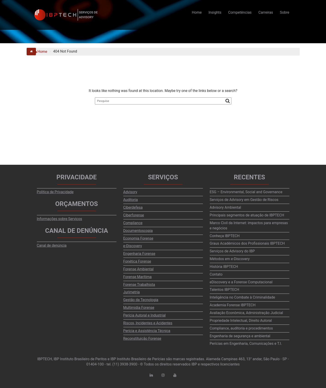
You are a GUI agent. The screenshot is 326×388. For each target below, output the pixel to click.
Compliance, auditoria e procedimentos (241, 328)
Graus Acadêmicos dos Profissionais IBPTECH (247, 243)
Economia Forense (138, 238)
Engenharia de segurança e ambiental (240, 336)
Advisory (130, 192)
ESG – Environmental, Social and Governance (246, 192)
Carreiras (265, 12)
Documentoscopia (138, 230)
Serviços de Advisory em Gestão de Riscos (244, 200)
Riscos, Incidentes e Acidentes (147, 323)
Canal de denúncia (52, 245)
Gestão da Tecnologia (140, 300)
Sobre (284, 12)
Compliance (133, 223)
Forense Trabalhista (139, 284)
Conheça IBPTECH (225, 236)
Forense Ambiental (138, 269)
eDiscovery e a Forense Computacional (241, 282)
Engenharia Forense (139, 253)
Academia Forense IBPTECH (233, 305)
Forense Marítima (137, 277)
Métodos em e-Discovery (230, 259)
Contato (216, 274)
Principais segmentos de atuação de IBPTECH (247, 215)
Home (197, 12)
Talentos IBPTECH (224, 289)
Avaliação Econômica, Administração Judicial (246, 313)
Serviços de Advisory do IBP (232, 251)
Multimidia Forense (138, 307)
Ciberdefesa (133, 207)
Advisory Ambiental (225, 207)
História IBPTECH (224, 266)
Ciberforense (133, 215)
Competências (240, 12)
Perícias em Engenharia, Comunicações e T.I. (246, 343)
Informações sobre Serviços (59, 219)
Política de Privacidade (55, 192)
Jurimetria (131, 292)
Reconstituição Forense (142, 338)
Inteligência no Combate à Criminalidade (242, 297)
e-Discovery (132, 246)
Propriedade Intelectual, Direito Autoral (241, 320)
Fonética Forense (137, 261)
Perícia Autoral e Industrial (144, 315)
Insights (214, 12)
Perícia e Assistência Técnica (146, 331)
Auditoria (130, 200)
